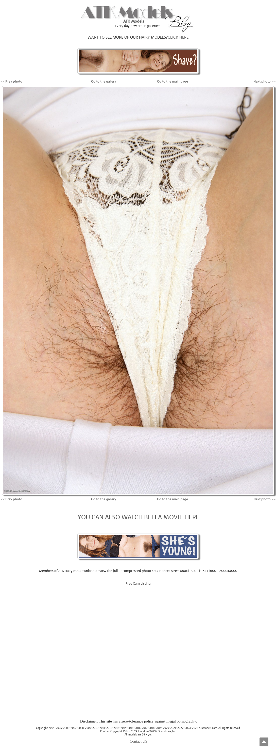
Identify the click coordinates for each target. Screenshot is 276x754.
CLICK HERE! (178, 37)
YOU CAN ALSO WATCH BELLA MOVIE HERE (138, 517)
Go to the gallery (103, 81)
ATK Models (133, 21)
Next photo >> (264, 81)
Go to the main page (172, 81)
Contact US (138, 741)
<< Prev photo (11, 81)
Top (264, 741)
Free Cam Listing (138, 583)
